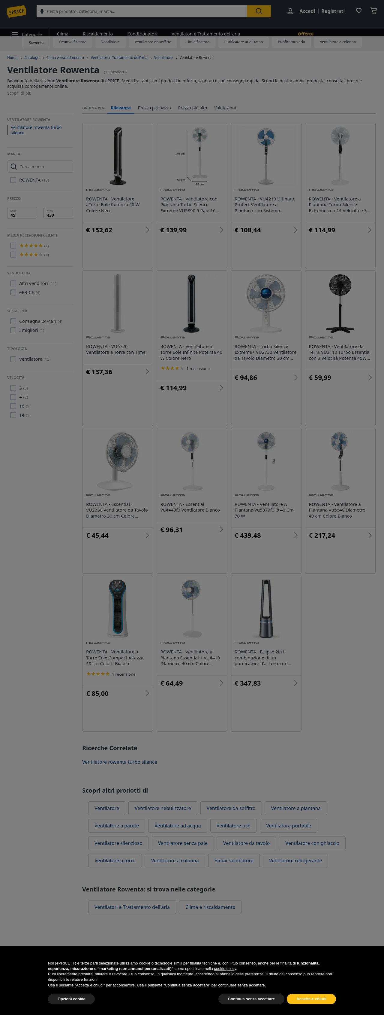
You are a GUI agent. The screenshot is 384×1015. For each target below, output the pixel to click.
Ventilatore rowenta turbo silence (36, 130)
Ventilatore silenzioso (118, 843)
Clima (61, 28)
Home (12, 57)
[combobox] (143, 11)
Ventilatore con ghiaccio (312, 843)
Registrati (332, 11)
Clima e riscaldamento (65, 57)
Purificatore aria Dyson (243, 41)
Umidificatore (197, 41)
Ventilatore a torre (115, 860)
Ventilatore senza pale (183, 843)
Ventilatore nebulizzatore (163, 808)
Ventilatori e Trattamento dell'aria (201, 28)
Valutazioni (225, 108)
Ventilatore (110, 41)
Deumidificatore (72, 41)
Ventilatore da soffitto (153, 41)
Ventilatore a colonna (338, 41)
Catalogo (31, 57)
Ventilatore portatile (288, 825)
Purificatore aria (291, 41)
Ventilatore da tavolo (246, 843)
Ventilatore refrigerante (295, 860)
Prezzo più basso (154, 108)
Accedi (306, 11)
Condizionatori (139, 28)
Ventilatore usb (234, 825)
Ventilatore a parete (116, 825)
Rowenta (36, 42)
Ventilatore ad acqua (177, 825)
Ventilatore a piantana (296, 808)
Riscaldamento (96, 28)
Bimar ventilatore (234, 860)
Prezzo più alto (192, 108)
